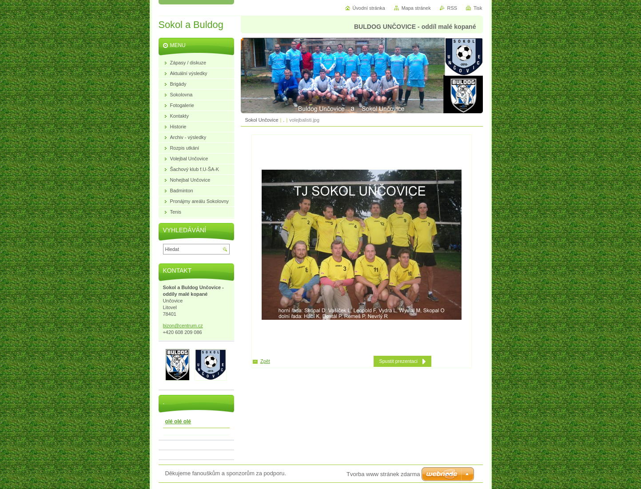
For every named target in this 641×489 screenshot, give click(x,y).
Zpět (265, 361)
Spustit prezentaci (398, 361)
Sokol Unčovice (262, 120)
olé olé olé (178, 421)
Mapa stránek (416, 8)
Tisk (478, 8)
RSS (452, 8)
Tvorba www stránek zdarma (383, 474)
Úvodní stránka (369, 8)
